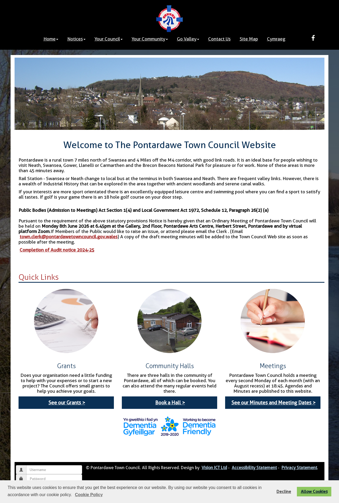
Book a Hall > (170, 403)
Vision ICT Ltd (214, 467)
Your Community (150, 39)
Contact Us (219, 39)
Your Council (109, 39)
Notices (76, 39)
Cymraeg (276, 39)
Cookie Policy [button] (89, 494)
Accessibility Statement (254, 467)
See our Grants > (66, 403)
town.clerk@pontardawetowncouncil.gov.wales (69, 236)
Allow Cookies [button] (314, 491)
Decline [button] (283, 491)
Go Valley (188, 39)
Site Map (249, 39)
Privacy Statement (299, 467)
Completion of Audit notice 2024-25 (57, 250)
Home (50, 39)
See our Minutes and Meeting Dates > (273, 403)
